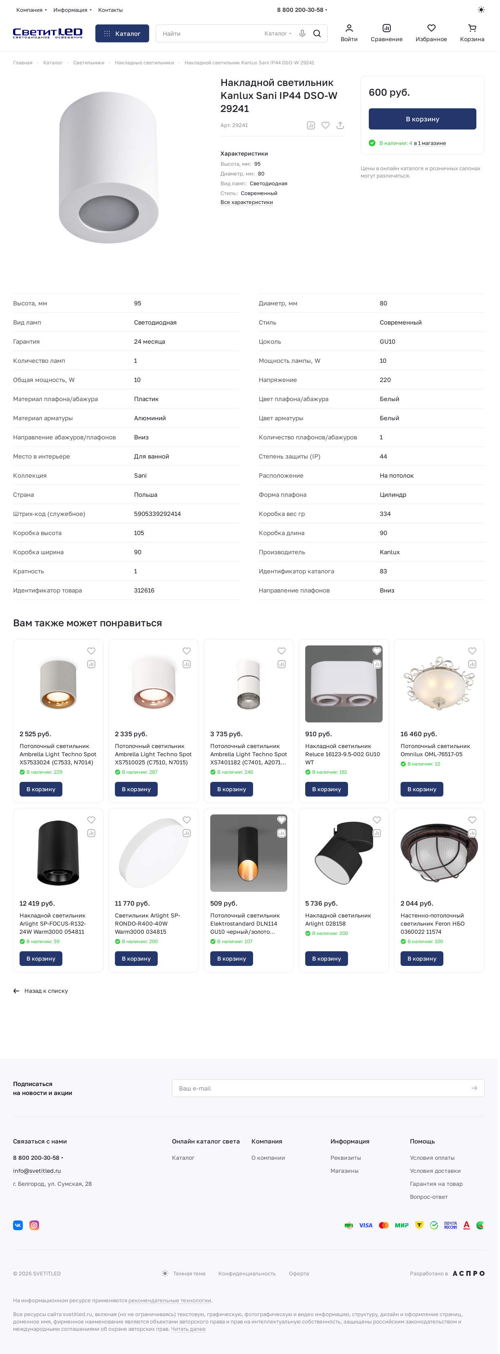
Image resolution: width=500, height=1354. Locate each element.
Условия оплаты (432, 1157)
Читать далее (188, 1328)
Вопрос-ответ (429, 1196)
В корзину (422, 119)
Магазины (344, 1170)
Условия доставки (435, 1170)
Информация (350, 1141)
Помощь (422, 1141)
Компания (266, 1141)
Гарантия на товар (436, 1183)
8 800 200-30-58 (300, 9)
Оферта (299, 1273)
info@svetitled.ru (37, 1170)
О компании (268, 1157)
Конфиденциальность (247, 1273)
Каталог (183, 1157)
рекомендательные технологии (169, 1300)
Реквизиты (345, 1157)
